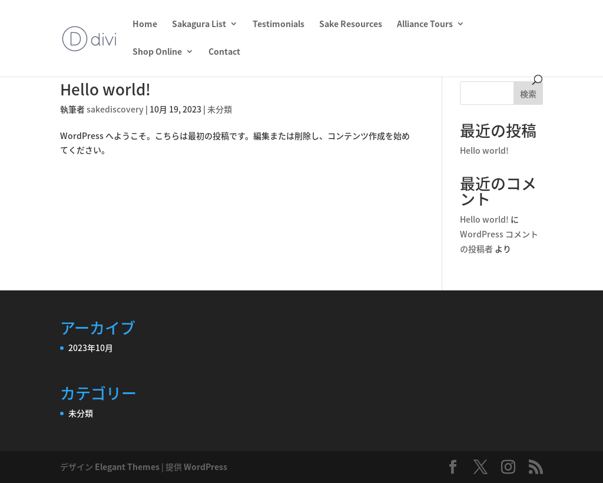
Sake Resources (350, 24)
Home (144, 24)
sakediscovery (115, 109)
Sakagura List (199, 24)
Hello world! (105, 89)
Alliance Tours (425, 24)
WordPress (205, 466)
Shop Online (157, 52)
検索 (528, 94)
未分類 (219, 109)
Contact (224, 52)
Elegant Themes (127, 466)
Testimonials (278, 24)
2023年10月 (90, 347)
